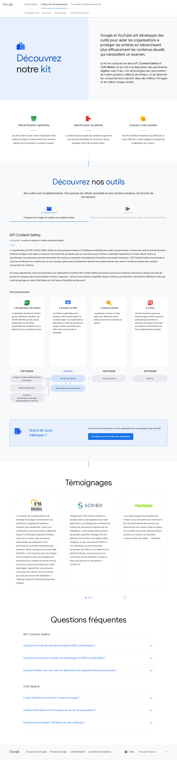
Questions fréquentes (79, 13)
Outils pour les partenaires (54, 4)
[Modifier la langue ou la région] (153, 752)
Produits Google (58, 752)
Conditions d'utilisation (99, 752)
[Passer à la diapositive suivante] (125, 597)
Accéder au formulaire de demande (110, 436)
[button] (88, 645)
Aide (129, 751)
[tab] (49, 214)
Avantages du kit (32, 13)
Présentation (31, 4)
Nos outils (47, 13)
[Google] (8, 4)
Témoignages (60, 13)
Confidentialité (77, 752)
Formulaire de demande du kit (86, 4)
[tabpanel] (88, 313)
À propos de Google (36, 752)
